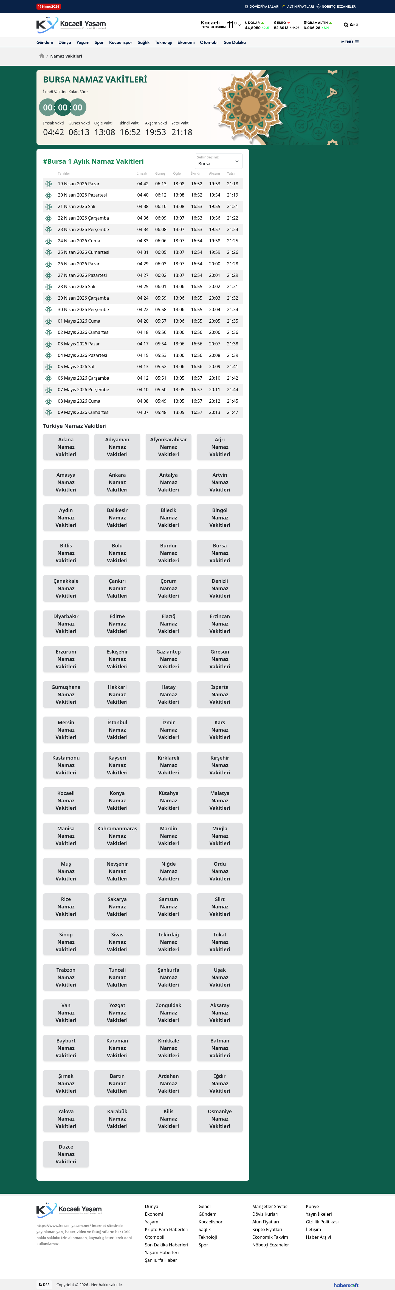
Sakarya (117, 907)
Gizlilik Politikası (322, 1222)
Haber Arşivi (318, 1237)
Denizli (220, 588)
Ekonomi (186, 42)
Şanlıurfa (168, 977)
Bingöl (220, 518)
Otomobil (209, 42)
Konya (117, 801)
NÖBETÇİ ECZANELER (339, 6)
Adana (66, 447)
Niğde (168, 871)
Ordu (220, 871)
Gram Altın (316, 22)
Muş (66, 871)
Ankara (117, 482)
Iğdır (220, 1084)
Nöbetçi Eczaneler (270, 1245)
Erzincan (220, 624)
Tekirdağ (168, 942)
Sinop (66, 942)
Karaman (117, 1048)
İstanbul (117, 730)
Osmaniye (220, 1119)
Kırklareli (168, 765)
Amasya (66, 482)
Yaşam (82, 42)
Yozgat (117, 1013)
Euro (280, 22)
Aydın (66, 518)
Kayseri (117, 765)
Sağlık (143, 42)
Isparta (220, 695)
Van (66, 1013)
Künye (312, 1206)
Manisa (66, 836)
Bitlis (66, 553)
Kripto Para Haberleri (166, 1229)
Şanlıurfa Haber (161, 1260)
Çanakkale (66, 588)
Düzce (66, 1154)
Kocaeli (66, 801)
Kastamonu (66, 765)
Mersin (66, 730)
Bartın (117, 1084)
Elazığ (168, 624)
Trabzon (66, 977)
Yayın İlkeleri (319, 1214)
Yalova (66, 1119)
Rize (66, 907)
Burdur (168, 553)
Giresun (220, 659)
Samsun (168, 907)
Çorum (168, 588)
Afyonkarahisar (168, 447)
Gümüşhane (66, 695)
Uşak (220, 977)
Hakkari (117, 695)
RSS (44, 1284)
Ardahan (168, 1084)
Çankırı (117, 588)
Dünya (64, 42)
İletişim (313, 1229)
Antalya (168, 482)
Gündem (44, 42)
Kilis (168, 1119)
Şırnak (66, 1084)
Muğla (220, 836)
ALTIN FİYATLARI (300, 6)
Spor (99, 42)
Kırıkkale (168, 1048)
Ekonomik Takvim (270, 1237)
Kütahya (168, 801)
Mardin (168, 836)
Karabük (117, 1119)
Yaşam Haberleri (162, 1252)
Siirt (220, 907)
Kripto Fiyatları (267, 1229)
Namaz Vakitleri (64, 56)
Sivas (117, 942)
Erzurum (66, 659)
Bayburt (66, 1048)
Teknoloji (163, 42)
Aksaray (220, 1013)
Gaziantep (168, 659)
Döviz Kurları (265, 1214)
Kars (220, 730)
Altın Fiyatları (265, 1222)
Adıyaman (117, 447)
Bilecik (168, 518)
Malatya (220, 801)
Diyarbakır (66, 624)
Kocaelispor (120, 42)
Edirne (117, 624)
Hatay (168, 695)
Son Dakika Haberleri (166, 1245)
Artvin (220, 482)
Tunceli (117, 977)
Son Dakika (235, 42)
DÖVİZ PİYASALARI (264, 6)
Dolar (252, 22)
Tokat (220, 942)
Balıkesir (117, 518)
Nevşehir (117, 871)
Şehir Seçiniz (208, 157)
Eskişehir (117, 659)
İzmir (168, 730)
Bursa (220, 553)
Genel (205, 1206)
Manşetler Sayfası (270, 1206)
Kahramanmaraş (117, 836)
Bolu (117, 553)
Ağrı (220, 447)
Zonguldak (168, 1013)
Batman (220, 1048)
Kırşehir (220, 765)
